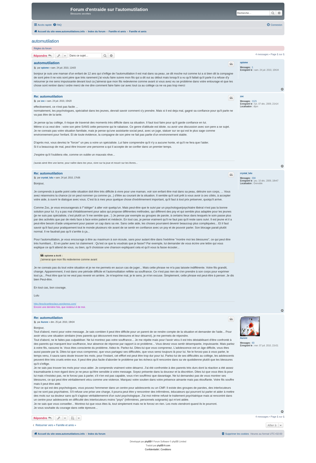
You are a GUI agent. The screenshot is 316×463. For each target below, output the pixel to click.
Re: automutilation (48, 96)
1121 (254, 101)
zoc (242, 96)
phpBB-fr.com (163, 445)
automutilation (45, 41)
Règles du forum (43, 48)
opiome (244, 62)
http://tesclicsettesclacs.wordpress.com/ (55, 303)
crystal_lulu (246, 173)
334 (254, 178)
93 (253, 343)
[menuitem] (57, 24)
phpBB (148, 441)
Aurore (243, 338)
